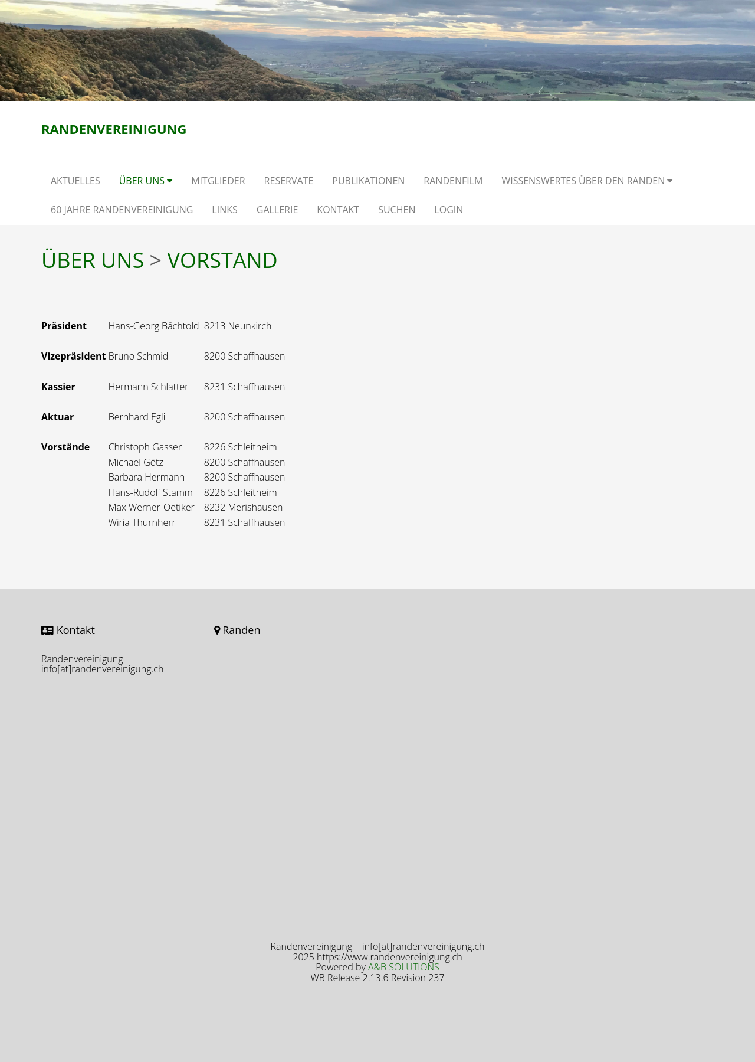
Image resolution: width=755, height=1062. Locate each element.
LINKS (224, 209)
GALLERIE (277, 209)
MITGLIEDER (218, 180)
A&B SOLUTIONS (403, 966)
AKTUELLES (75, 180)
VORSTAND (222, 260)
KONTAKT (338, 209)
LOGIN (448, 209)
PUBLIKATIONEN (368, 180)
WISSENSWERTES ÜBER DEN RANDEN (586, 180)
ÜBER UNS (146, 180)
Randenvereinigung (113, 129)
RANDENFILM (453, 180)
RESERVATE (289, 180)
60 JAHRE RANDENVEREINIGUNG (122, 209)
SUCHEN (396, 209)
